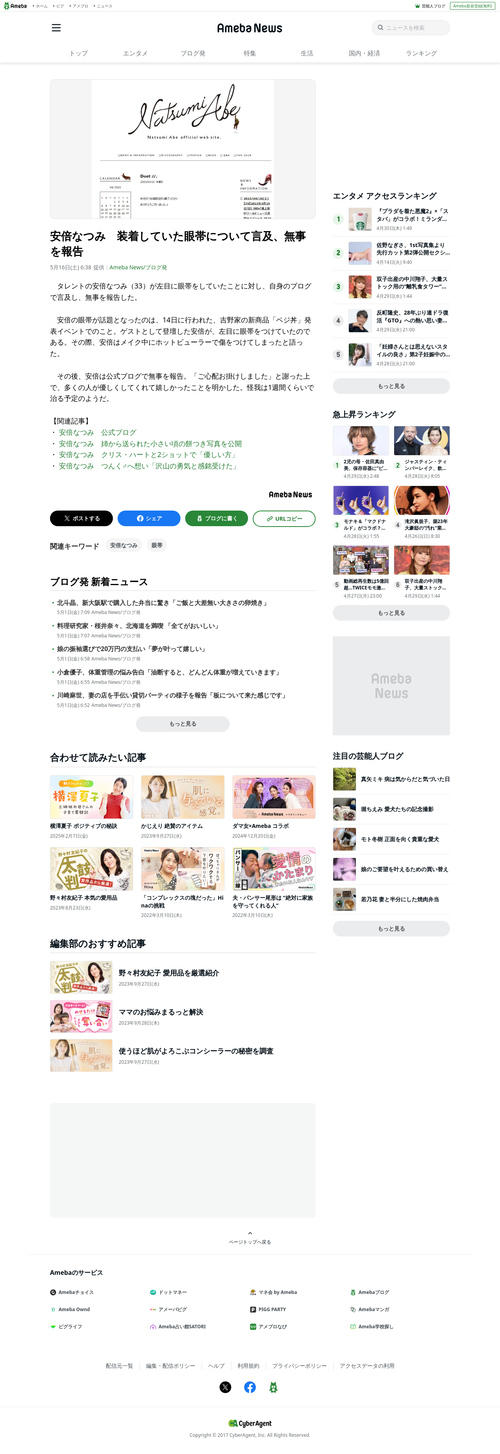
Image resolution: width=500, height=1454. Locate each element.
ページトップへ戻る (250, 1238)
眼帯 (157, 545)
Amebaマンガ (372, 1309)
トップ (78, 53)
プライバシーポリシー (299, 1365)
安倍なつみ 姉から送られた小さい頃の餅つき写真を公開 (150, 443)
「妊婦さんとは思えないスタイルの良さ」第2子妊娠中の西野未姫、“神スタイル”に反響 (412, 358)
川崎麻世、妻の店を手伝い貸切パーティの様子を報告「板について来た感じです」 (172, 695)
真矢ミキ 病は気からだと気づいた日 (405, 779)
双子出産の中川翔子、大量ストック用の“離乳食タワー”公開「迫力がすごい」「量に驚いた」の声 (412, 290)
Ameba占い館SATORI (181, 1326)
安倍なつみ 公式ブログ (97, 432)
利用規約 (248, 1365)
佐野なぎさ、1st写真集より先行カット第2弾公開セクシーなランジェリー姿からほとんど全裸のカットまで (412, 256)
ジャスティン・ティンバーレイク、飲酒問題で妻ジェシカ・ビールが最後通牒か (426, 471)
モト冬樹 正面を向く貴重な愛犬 (400, 839)
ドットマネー (171, 1292)
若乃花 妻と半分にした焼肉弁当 (400, 899)
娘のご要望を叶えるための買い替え (404, 869)
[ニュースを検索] (411, 27)
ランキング (421, 53)
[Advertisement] (120, 1159)
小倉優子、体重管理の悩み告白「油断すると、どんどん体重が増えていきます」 (169, 672)
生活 (307, 53)
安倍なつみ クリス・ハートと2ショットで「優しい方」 (149, 454)
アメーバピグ (171, 1309)
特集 (250, 53)
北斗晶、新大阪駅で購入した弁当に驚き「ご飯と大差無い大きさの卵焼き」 (163, 603)
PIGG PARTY (271, 1309)
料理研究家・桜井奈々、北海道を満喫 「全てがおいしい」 (139, 626)
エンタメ (135, 53)
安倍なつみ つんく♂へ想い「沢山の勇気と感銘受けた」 (149, 465)
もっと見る (182, 723)
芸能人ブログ (433, 6)
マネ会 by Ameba (276, 1292)
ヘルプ (216, 1365)
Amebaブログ (372, 1292)
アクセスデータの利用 (367, 1365)
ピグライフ (69, 1326)
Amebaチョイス (75, 1292)
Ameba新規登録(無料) (472, 6)
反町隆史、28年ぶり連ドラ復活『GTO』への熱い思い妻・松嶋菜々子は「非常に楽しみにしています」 (412, 324)
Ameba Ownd (73, 1309)
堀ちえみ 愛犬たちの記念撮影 (397, 809)
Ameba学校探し (375, 1326)
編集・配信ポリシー (170, 1365)
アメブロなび (271, 1326)
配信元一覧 (119, 1365)
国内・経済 (364, 53)
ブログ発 (192, 53)
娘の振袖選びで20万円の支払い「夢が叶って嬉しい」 (132, 649)
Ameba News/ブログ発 (138, 267)
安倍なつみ (124, 545)
